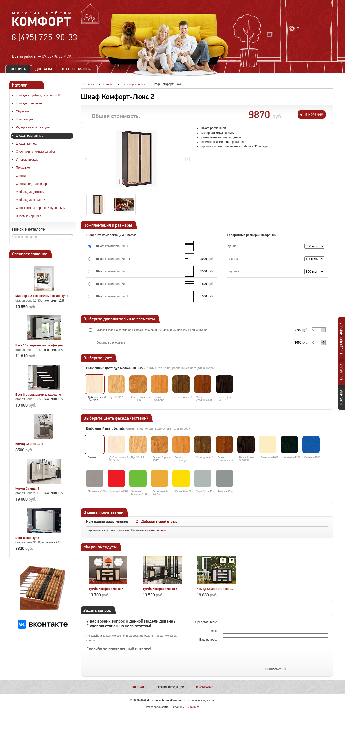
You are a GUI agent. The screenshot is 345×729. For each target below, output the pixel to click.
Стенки (21, 176)
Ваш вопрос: (208, 639)
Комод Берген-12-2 (29, 444)
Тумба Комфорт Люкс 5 (160, 589)
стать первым (156, 530)
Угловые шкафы (27, 159)
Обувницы (23, 111)
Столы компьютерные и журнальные (41, 208)
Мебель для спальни (30, 200)
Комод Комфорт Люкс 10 (215, 589)
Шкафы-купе (24, 119)
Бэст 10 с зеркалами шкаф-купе (39, 345)
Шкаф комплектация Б (112, 284)
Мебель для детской (30, 192)
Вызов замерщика (28, 216)
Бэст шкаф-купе (27, 538)
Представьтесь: (206, 622)
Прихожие (23, 167)
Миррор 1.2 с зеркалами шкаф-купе (41, 296)
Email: (213, 631)
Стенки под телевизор (31, 184)
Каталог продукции (170, 687)
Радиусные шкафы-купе (33, 127)
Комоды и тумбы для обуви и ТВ (38, 95)
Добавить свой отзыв (159, 521)
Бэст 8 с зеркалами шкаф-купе (38, 394)
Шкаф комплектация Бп (112, 271)
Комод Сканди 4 (27, 488)
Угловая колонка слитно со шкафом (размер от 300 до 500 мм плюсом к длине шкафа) (152, 329)
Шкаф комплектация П (112, 246)
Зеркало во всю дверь (111, 342)
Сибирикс (193, 706)
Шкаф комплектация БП (113, 259)
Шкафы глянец (26, 143)
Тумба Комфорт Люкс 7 (106, 589)
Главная (138, 687)
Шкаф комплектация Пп (113, 296)
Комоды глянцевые (29, 103)
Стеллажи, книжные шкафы (35, 151)
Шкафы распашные (29, 135)
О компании (204, 687)
